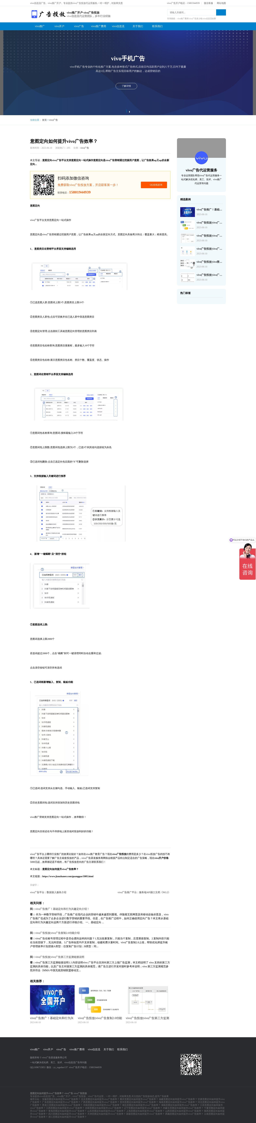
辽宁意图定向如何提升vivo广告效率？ (143, 1107)
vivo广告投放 (79, 1096)
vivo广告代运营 (96, 1096)
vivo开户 (59, 26)
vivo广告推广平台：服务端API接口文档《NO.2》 (144, 892)
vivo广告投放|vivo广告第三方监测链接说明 (59, 956)
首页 (44, 119)
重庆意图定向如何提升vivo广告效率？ (139, 1099)
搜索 (221, 12)
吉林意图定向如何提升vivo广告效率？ (104, 1107)
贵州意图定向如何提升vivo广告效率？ (139, 1102)
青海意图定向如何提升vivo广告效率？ (67, 1110)
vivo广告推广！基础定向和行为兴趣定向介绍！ (62, 908)
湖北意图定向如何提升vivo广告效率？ (141, 1105)
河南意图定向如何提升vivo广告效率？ (102, 1105)
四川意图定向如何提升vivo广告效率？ (67, 1113)
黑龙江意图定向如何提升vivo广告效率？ (62, 1105)
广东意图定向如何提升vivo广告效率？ (61, 1102)
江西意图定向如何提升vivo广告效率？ (65, 1107)
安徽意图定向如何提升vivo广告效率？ (61, 1099)
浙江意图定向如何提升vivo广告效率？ (67, 1116)
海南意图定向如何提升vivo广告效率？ (178, 1102)
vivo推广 (40, 26)
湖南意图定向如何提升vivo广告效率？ (180, 1105)
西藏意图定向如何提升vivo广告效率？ (184, 1113)
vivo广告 (79, 26)
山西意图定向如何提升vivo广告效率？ (184, 1110)
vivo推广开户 (63, 1096)
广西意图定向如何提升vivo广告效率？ (100, 1102)
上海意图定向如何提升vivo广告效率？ (145, 1110)
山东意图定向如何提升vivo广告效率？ (106, 1110)
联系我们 (157, 26)
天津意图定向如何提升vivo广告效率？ (106, 1113)
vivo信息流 (118, 26)
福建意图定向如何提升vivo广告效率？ (178, 1099)
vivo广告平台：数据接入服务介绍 (48, 892)
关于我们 (138, 26)
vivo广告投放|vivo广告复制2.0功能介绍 (57, 932)
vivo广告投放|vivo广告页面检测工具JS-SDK (222, 248)
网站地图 (221, 3)
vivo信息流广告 (47, 1096)
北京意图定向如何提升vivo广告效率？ (100, 1099)
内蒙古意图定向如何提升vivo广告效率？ (183, 1107)
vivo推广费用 (98, 26)
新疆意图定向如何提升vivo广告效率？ (145, 1113)
